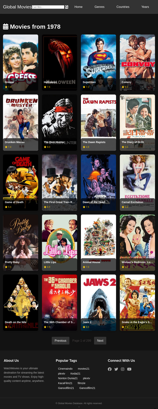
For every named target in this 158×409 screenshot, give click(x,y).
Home (78, 6)
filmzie (81, 383)
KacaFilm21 (65, 383)
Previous (60, 340)
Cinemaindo (65, 368)
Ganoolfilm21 (66, 387)
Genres (99, 6)
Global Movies (17, 6)
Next (100, 340)
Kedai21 (76, 373)
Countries (122, 6)
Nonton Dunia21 (68, 378)
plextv (61, 373)
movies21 (84, 368)
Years (145, 6)
